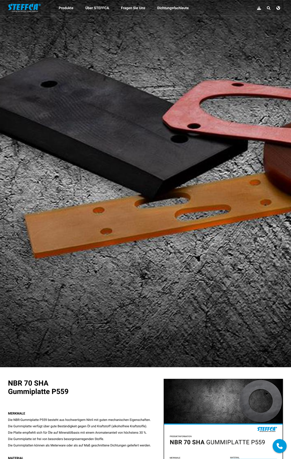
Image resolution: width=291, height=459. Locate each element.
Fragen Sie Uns (133, 8)
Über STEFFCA (97, 8)
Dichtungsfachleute (173, 8)
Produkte (66, 8)
